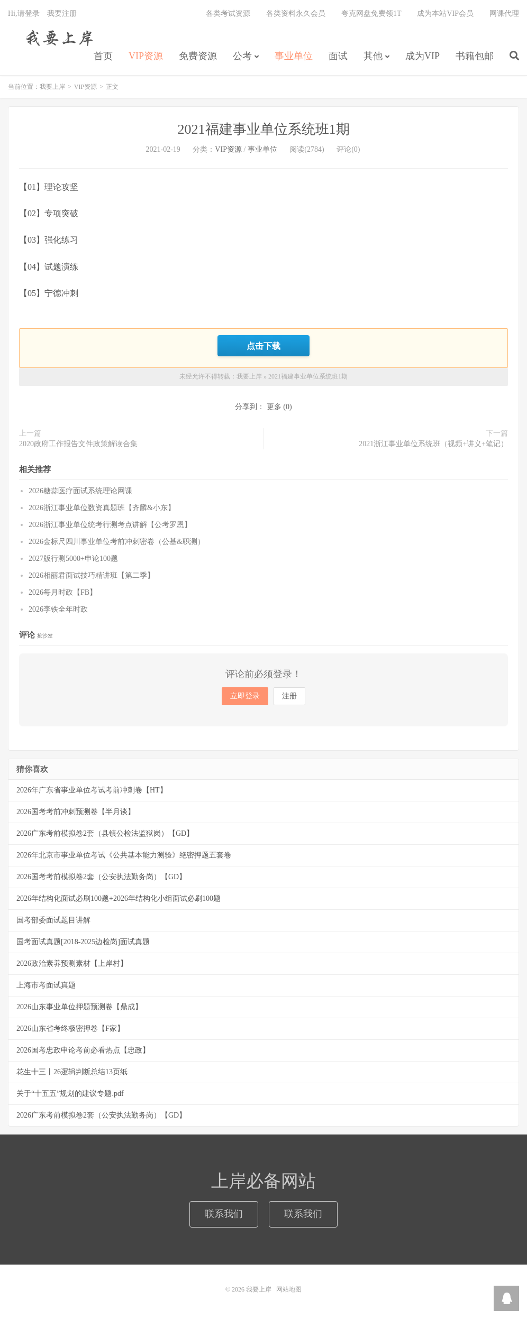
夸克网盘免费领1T (371, 13)
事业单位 (294, 56)
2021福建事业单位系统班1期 (264, 129)
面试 (338, 56)
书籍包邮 (475, 56)
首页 (103, 56)
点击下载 (263, 346)
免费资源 (198, 56)
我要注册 (62, 13)
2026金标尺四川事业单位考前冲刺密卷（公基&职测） (117, 542)
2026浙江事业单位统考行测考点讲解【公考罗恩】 (110, 525)
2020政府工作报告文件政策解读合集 (78, 444)
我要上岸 (57, 37)
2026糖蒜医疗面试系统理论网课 (80, 491)
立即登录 (245, 696)
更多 (274, 407)
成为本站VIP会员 (445, 13)
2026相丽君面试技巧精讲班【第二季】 (92, 575)
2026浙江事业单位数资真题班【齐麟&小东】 (102, 508)
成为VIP (422, 56)
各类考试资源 (228, 13)
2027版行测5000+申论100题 (73, 558)
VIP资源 (146, 56)
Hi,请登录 (24, 13)
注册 (289, 696)
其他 (373, 56)
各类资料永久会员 (295, 13)
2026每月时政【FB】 (63, 592)
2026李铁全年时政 (58, 609)
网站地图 (289, 1289)
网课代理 (504, 13)
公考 (242, 56)
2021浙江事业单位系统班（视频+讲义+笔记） (433, 444)
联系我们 (224, 1214)
